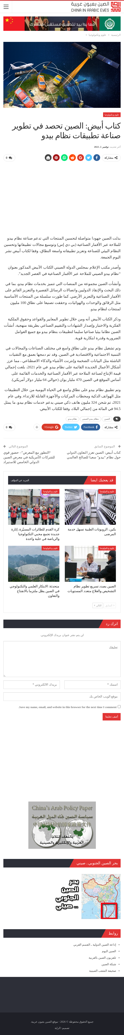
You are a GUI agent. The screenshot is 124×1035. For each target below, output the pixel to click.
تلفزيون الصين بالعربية (102, 957)
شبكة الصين (108, 964)
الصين (107, 419)
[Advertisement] (62, 196)
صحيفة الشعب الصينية (102, 970)
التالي (97, 605)
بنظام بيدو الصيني (90, 419)
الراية (58, 1028)
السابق (109, 605)
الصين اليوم (109, 951)
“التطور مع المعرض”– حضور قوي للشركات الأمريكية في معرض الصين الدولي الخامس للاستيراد (29, 457)
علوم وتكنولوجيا (112, 114)
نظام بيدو (72, 419)
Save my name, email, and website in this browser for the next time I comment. (67, 707)
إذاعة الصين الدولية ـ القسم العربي (94, 944)
